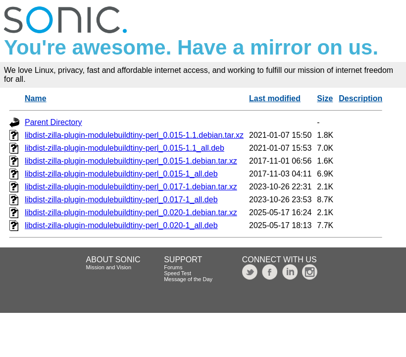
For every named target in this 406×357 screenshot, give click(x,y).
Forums (173, 267)
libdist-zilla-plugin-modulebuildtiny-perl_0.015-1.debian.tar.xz (131, 161)
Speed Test (177, 273)
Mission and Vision (109, 267)
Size (325, 98)
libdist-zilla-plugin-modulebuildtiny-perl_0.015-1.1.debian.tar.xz (134, 135)
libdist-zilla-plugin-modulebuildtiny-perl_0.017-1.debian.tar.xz (131, 186)
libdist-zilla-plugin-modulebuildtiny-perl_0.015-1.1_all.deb (124, 148)
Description (360, 98)
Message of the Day (188, 279)
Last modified (275, 98)
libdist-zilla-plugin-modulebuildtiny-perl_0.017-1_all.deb (121, 199)
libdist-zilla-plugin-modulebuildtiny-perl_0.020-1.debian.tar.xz (131, 212)
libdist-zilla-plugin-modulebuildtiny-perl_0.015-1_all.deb (121, 174)
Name (36, 98)
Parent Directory (53, 122)
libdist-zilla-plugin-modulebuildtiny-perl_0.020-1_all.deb (121, 225)
